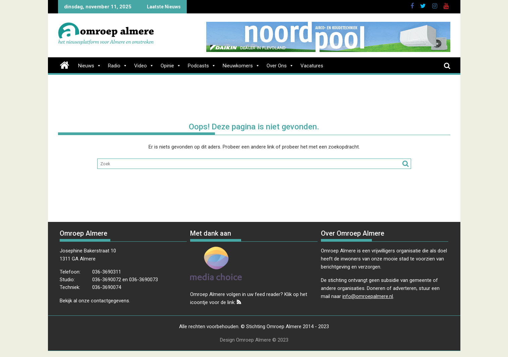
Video (144, 65)
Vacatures (311, 66)
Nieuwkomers (241, 65)
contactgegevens (110, 301)
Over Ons (280, 65)
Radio (117, 65)
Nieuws (89, 65)
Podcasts (202, 65)
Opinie (171, 65)
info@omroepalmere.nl (367, 296)
